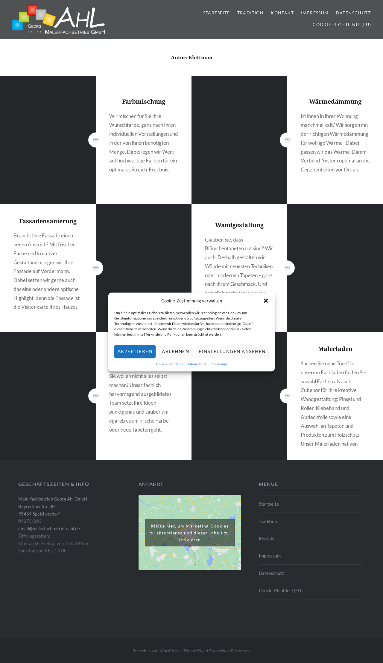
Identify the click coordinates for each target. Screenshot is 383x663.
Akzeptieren (135, 360)
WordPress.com (235, 650)
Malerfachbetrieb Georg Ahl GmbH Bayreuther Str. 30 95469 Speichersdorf (52, 506)
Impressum (218, 372)
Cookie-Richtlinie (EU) (342, 24)
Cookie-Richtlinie (169, 372)
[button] (266, 309)
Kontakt (282, 12)
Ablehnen (175, 360)
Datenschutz (196, 372)
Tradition (250, 12)
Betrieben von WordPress (156, 650)
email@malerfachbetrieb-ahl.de (49, 528)
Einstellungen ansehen (232, 360)
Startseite (216, 12)
